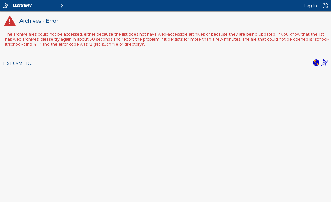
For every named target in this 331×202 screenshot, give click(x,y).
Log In (310, 5)
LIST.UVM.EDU (18, 63)
